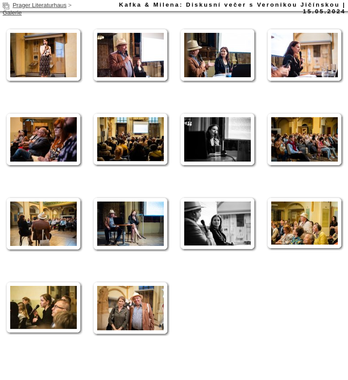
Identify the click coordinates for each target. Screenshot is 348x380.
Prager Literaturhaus (39, 5)
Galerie (12, 12)
